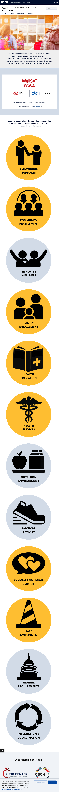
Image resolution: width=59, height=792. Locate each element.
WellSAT (13, 13)
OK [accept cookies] (52, 782)
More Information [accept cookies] (40, 782)
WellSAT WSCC (21, 13)
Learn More (5, 13)
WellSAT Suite (7, 10)
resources (37, 106)
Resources (30, 13)
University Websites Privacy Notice (12, 789)
